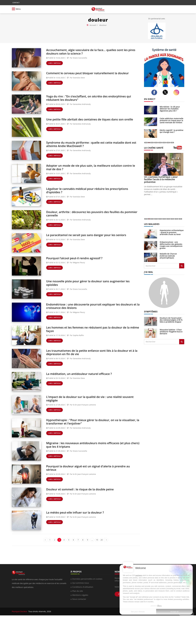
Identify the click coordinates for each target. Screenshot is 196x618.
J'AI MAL (148, 272)
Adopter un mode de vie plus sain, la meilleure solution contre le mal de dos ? (93, 167)
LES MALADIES (151, 224)
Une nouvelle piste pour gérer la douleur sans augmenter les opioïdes (92, 283)
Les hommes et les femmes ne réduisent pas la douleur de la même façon (92, 329)
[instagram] (176, 92)
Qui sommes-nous (80, 583)
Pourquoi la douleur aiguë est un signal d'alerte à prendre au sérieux (92, 468)
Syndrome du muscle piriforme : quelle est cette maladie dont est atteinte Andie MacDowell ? (92, 144)
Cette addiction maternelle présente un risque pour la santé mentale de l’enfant (171, 120)
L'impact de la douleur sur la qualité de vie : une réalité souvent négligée (87, 398)
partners (138, 575)
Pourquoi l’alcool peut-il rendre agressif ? (77, 258)
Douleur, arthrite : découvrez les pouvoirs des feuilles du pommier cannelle (88, 213)
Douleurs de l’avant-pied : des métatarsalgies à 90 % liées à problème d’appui (171, 320)
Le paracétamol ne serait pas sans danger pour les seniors (90, 235)
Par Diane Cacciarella (76, 58)
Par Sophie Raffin (75, 335)
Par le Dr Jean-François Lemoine (81, 405)
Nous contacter (79, 599)
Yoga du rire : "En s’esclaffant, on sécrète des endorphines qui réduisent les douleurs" (92, 98)
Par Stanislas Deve (75, 78)
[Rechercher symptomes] (181, 341)
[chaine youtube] (178, 148)
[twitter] (165, 92)
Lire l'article (54, 63)
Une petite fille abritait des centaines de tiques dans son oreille (88, 121)
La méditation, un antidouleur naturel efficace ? (82, 374)
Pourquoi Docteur (20, 611)
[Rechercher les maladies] (181, 265)
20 (102, 540)
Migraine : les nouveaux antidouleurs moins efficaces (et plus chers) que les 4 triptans (92, 444)
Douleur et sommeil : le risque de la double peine (83, 489)
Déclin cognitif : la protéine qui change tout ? (171, 131)
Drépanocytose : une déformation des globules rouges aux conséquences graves (171, 245)
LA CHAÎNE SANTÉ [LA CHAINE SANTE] (153, 147)
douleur (103, 25)
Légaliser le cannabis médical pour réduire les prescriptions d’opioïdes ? (91, 190)
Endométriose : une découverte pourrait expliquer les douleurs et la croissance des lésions (86, 306)
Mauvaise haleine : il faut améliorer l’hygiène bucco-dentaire (171, 331)
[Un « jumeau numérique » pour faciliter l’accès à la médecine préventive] (164, 164)
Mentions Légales (80, 595)
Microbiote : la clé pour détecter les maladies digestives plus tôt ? (170, 108)
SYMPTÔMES (150, 311)
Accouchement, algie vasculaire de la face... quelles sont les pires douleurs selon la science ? (91, 51)
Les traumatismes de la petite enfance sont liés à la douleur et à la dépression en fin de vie (93, 352)
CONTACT (16, 3)
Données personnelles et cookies (87, 579)
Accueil (93, 25)
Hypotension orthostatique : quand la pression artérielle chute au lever (172, 232)
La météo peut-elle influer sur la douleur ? (77, 512)
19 (97, 540)
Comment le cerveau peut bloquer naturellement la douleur (91, 73)
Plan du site (77, 591)
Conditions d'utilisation (82, 587)
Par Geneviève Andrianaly (78, 104)
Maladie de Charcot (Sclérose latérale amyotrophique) (168, 255)
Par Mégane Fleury (75, 262)
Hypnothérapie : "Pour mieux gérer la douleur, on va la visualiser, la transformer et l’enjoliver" (87, 421)
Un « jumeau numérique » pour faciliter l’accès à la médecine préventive (161, 179)
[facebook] (154, 92)
